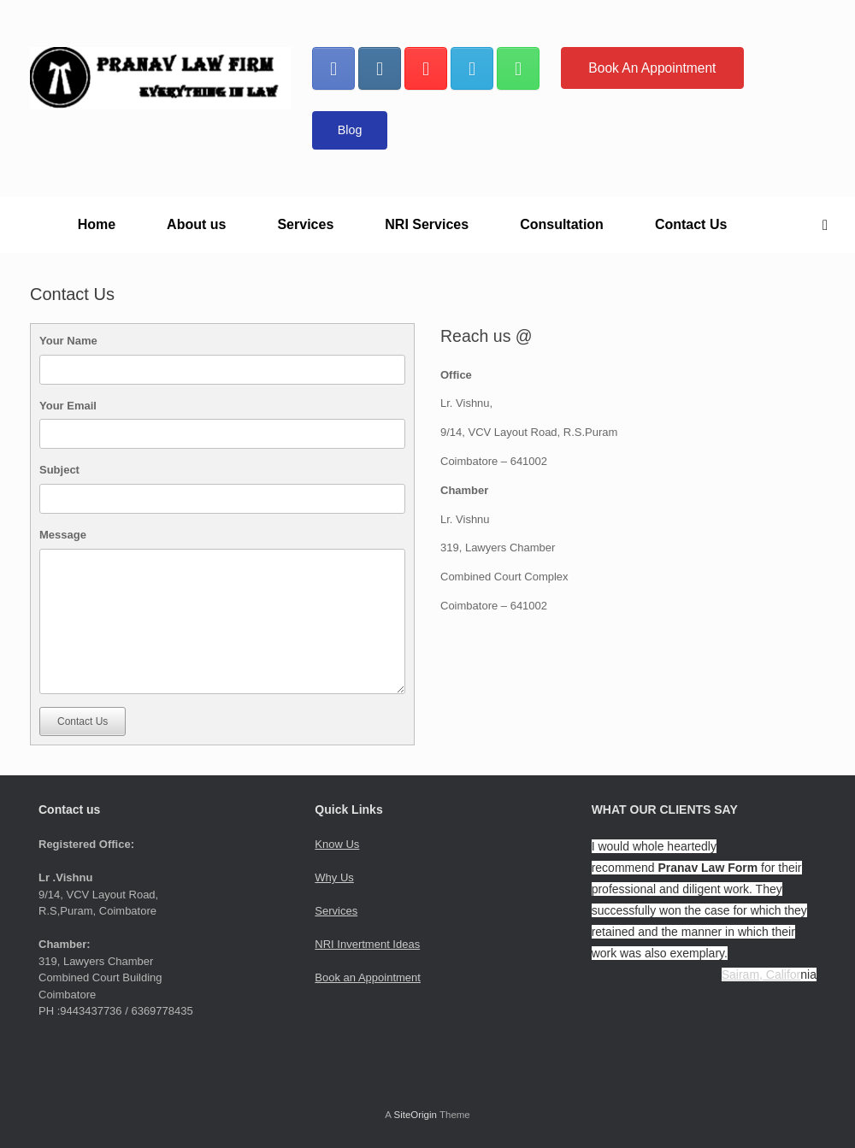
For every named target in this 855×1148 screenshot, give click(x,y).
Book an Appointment (368, 977)
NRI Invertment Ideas (367, 944)
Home (96, 224)
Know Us (337, 844)
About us (196, 224)
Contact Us (691, 224)
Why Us (334, 877)
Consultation (562, 224)
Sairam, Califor (761, 974)
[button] (830, 225)
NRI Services (427, 224)
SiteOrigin (415, 1115)
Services (305, 224)
